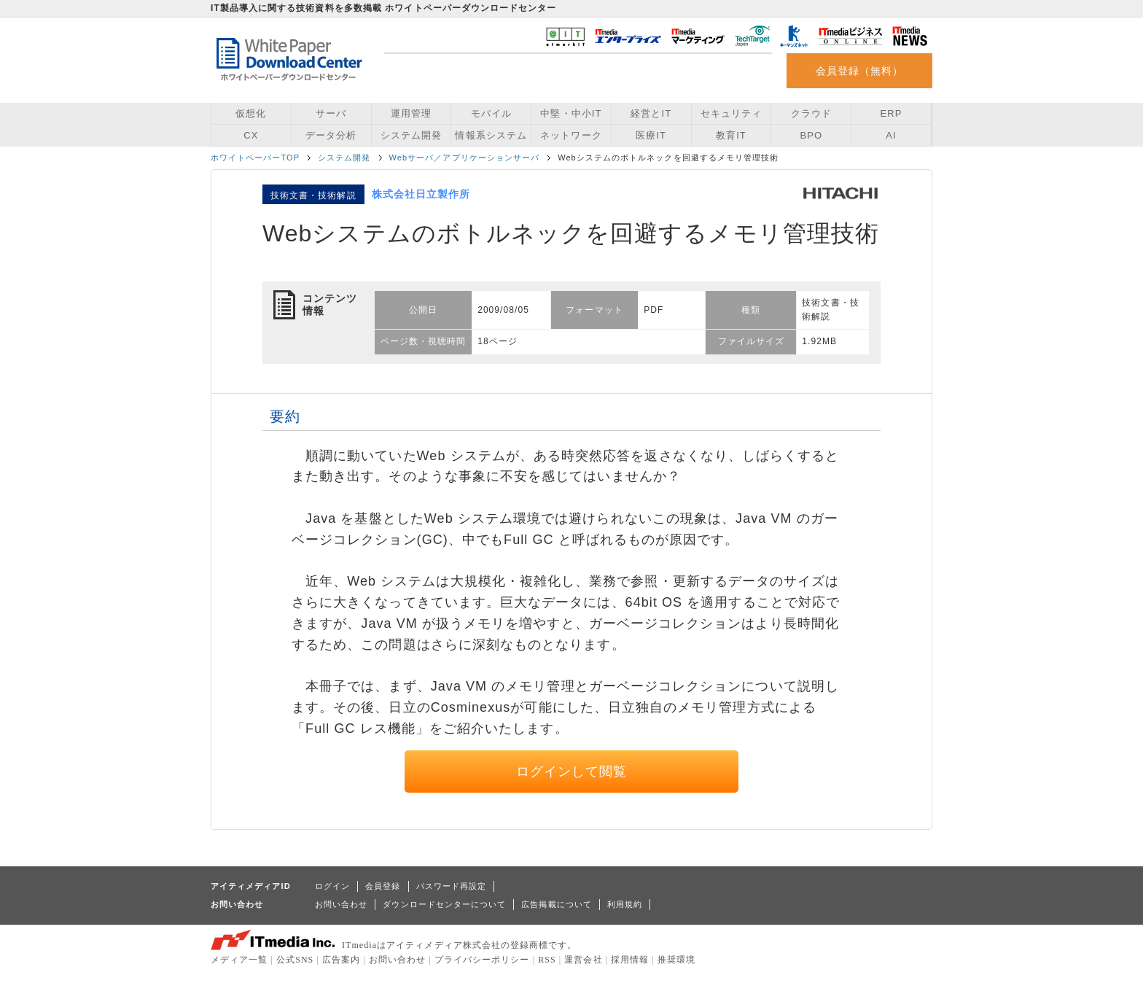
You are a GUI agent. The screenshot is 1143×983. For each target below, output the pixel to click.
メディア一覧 (239, 960)
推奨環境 (676, 960)
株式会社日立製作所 (421, 194)
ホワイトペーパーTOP (255, 157)
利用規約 (624, 904)
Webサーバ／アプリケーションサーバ (464, 157)
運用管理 (411, 113)
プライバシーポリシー (482, 960)
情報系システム (490, 135)
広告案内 (341, 960)
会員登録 (382, 886)
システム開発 (411, 135)
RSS (547, 960)
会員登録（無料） (860, 71)
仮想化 (250, 113)
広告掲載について (556, 904)
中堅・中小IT (570, 113)
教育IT (731, 135)
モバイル (491, 113)
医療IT (651, 135)
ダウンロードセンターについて (444, 904)
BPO (811, 135)
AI (891, 135)
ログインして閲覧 (572, 771)
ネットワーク (570, 135)
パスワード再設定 (451, 886)
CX (250, 135)
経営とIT (651, 113)
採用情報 (630, 960)
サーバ (331, 113)
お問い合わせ (341, 904)
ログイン (332, 886)
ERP (891, 113)
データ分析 (330, 135)
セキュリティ (731, 113)
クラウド (811, 113)
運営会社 (583, 960)
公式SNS (294, 960)
